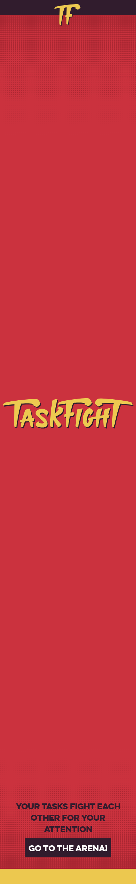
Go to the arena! (68, 848)
